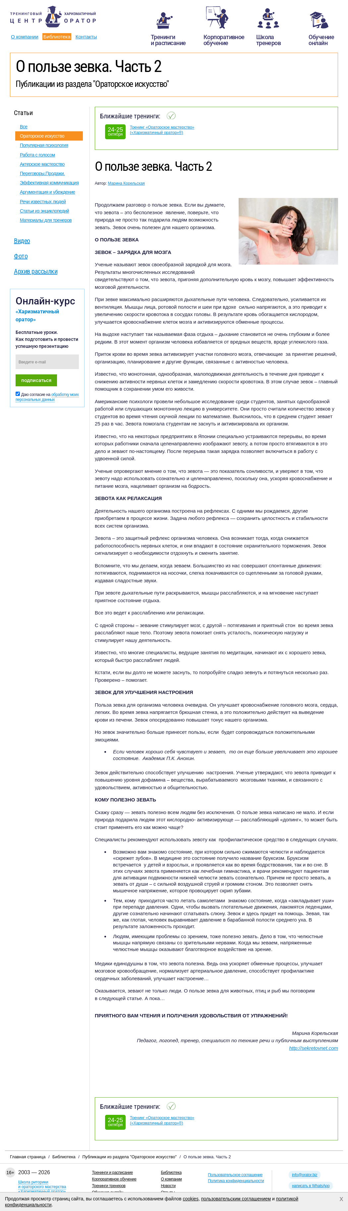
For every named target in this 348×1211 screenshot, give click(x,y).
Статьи (23, 113)
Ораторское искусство (42, 136)
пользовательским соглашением (236, 1198)
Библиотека (57, 36)
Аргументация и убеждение (47, 192)
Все (24, 126)
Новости (168, 1185)
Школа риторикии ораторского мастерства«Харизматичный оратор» (42, 1187)
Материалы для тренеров (46, 220)
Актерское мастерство (42, 164)
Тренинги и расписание (112, 1172)
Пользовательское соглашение (235, 1175)
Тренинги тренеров (109, 1185)
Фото (21, 256)
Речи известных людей (43, 201)
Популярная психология (44, 145)
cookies (190, 1198)
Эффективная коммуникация (49, 182)
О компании (24, 36)
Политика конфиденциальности (236, 1181)
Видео (22, 241)
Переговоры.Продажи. (42, 173)
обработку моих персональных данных (47, 397)
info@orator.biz (304, 1175)
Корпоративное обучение (114, 1179)
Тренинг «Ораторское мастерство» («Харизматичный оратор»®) (162, 130)
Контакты (86, 36)
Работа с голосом (37, 155)
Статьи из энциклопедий (44, 211)
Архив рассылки (35, 271)
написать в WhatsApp (310, 1185)
